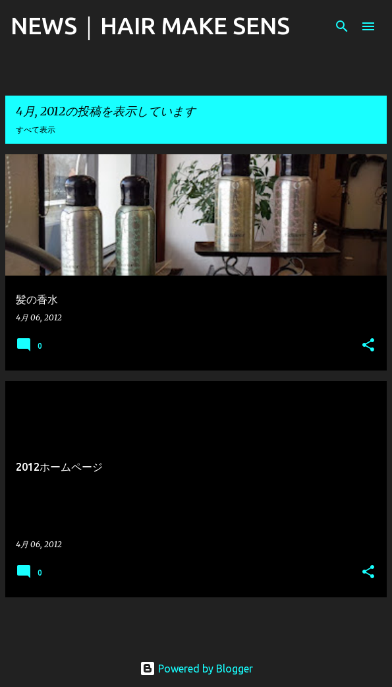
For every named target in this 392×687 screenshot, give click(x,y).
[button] (368, 346)
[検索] (342, 26)
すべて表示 (35, 129)
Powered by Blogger (196, 668)
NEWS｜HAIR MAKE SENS (150, 25)
